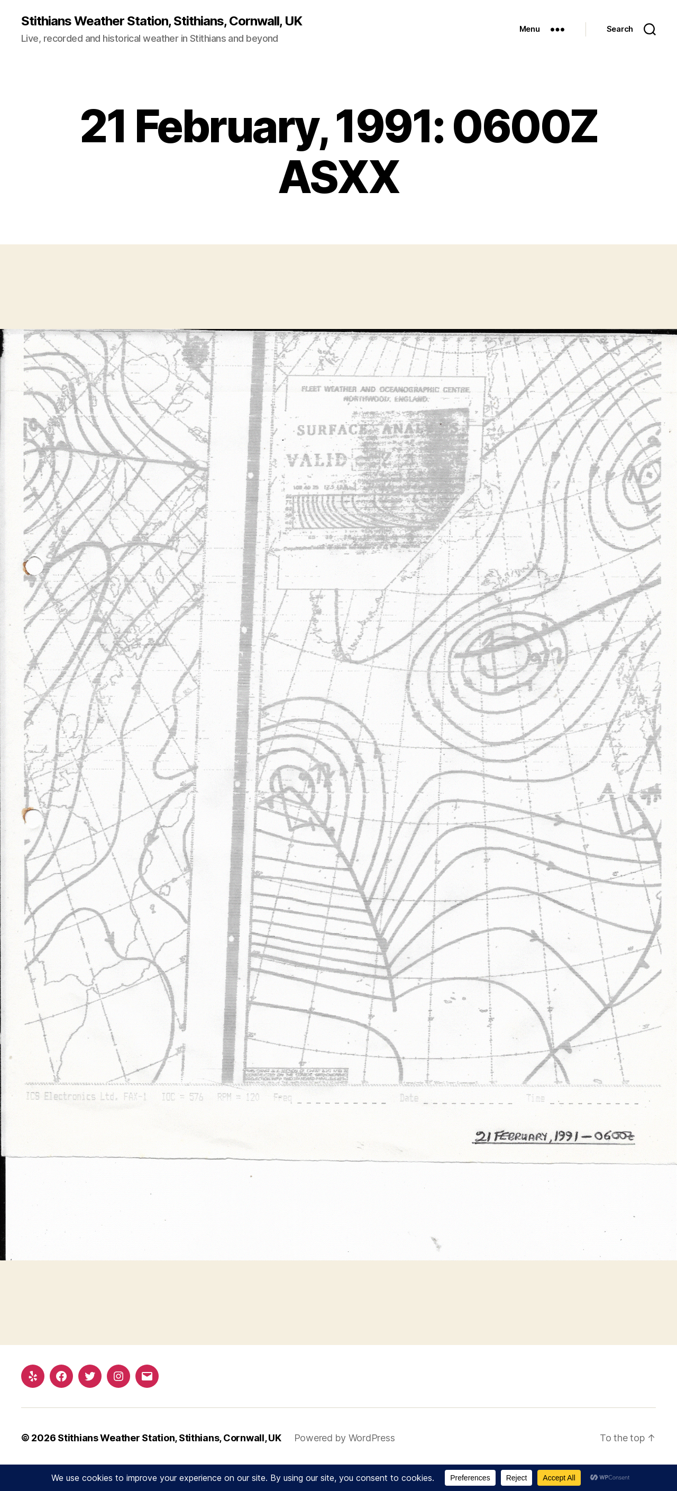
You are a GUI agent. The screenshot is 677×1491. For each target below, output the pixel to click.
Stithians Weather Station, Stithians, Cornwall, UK (161, 21)
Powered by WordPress (344, 1437)
